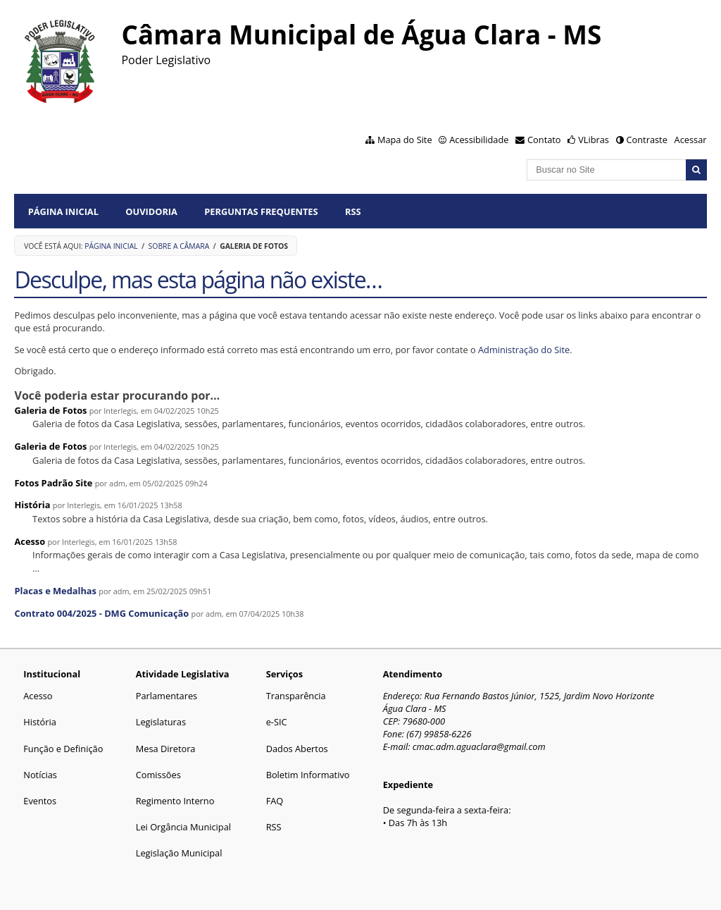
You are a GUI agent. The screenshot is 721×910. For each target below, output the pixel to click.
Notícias (40, 774)
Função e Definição (63, 748)
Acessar (691, 139)
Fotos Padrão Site (53, 482)
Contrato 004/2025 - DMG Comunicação (101, 613)
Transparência (296, 695)
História (32, 504)
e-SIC (276, 721)
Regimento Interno (175, 800)
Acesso (29, 541)
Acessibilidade (478, 139)
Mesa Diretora (166, 748)
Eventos (39, 800)
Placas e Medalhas (55, 590)
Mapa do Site (404, 139)
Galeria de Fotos (50, 410)
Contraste (646, 139)
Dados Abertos (297, 748)
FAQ (275, 800)
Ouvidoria (151, 211)
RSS (353, 211)
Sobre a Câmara (179, 246)
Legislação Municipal (179, 853)
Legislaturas (161, 721)
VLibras (593, 139)
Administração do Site (524, 349)
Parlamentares (166, 695)
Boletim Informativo (308, 774)
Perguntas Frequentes (261, 211)
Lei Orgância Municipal (183, 826)
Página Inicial (63, 211)
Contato (544, 139)
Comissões (158, 774)
